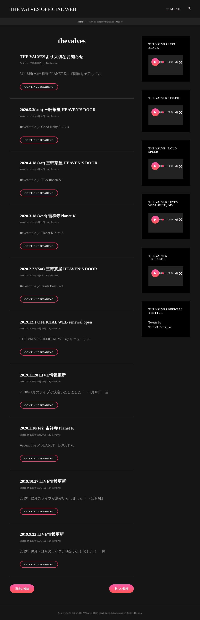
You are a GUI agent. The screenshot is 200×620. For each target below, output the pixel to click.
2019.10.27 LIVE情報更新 (44, 479)
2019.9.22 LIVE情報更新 (43, 532)
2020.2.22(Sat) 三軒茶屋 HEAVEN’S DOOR (60, 266)
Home (80, 19)
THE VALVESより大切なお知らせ (53, 54)
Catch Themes (134, 610)
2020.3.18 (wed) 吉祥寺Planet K (49, 213)
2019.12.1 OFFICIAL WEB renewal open (58, 320)
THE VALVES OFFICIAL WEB (45, 8)
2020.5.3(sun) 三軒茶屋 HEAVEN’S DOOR (59, 107)
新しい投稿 (121, 586)
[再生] (155, 60)
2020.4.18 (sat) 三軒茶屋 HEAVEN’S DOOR (60, 160)
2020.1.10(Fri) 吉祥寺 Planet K (48, 426)
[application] (165, 63)
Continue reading (41, 85)
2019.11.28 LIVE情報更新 (44, 373)
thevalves (53, 61)
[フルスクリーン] (180, 60)
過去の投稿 (22, 586)
